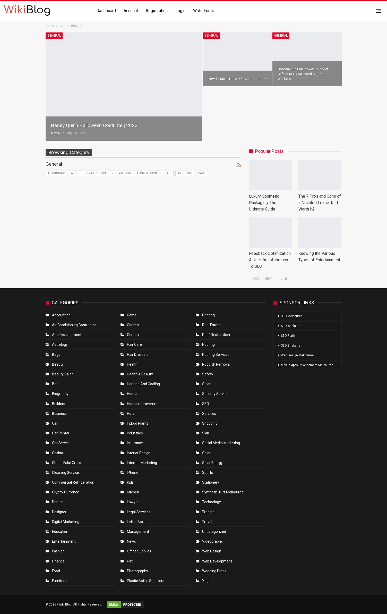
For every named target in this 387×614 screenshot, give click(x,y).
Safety (207, 374)
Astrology (184, 173)
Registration (157, 10)
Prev (255, 278)
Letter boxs (136, 522)
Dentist (58, 502)
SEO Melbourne (292, 316)
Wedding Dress (214, 571)
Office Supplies (139, 551)
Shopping (210, 423)
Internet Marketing (142, 463)
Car (55, 423)
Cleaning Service (65, 472)
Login (180, 10)
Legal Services (138, 512)
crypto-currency (65, 492)
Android (125, 173)
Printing (208, 315)
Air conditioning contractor (92, 173)
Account (131, 10)
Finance (58, 561)
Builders (58, 404)
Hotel (131, 413)
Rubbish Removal (216, 364)
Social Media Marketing (221, 443)
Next (269, 278)
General (54, 35)
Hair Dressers (138, 354)
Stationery (210, 482)
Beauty (58, 364)
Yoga (206, 581)
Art (169, 173)
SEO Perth (288, 336)
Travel (207, 522)
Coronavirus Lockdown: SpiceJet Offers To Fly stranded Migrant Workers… (303, 74)
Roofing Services (215, 354)
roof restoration (216, 335)
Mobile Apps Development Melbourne (307, 365)
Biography (60, 394)
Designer (59, 512)
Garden (133, 325)
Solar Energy (212, 463)
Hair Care (134, 344)
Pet (130, 561)
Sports (207, 472)
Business (59, 413)
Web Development (217, 561)
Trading (208, 512)
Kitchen (133, 492)
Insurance (135, 443)
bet (55, 384)
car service (61, 443)
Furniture (59, 581)
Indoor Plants (137, 423)
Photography (137, 571)
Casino (57, 453)
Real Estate (211, 325)
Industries (135, 433)
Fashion (58, 551)
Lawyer (133, 502)
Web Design (211, 551)
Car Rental (60, 433)
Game (132, 315)
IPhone (132, 472)
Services (209, 413)
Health (132, 364)
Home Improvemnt (142, 404)
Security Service (215, 394)
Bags (201, 173)
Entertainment (64, 541)
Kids (130, 482)
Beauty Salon (63, 374)
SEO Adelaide (290, 326)
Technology (211, 502)
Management (138, 531)
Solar (206, 453)
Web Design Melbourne (297, 355)
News (131, 541)
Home (132, 394)
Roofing (208, 344)
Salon (206, 384)
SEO (205, 404)
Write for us (204, 10)
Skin (205, 433)
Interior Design (138, 453)
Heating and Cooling (143, 384)
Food (56, 571)
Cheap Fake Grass (66, 463)
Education (60, 531)
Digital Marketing (65, 522)
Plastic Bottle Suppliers (145, 581)
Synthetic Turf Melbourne (223, 492)
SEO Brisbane (290, 345)
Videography (212, 541)
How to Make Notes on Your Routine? (237, 79)
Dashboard (106, 10)
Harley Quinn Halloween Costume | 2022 (94, 125)
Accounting (56, 173)
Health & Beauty (140, 374)
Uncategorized (214, 531)
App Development (149, 173)
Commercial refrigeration (73, 482)
